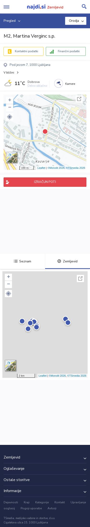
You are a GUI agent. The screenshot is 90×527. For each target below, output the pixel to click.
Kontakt (59, 502)
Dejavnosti (11, 502)
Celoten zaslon (79, 98)
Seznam (22, 261)
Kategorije (42, 502)
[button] (9, 116)
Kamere (70, 84)
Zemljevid (67, 261)
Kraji (27, 502)
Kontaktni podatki (26, 51)
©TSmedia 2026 (75, 167)
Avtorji (52, 508)
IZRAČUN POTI (45, 182)
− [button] (9, 107)
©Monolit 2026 (56, 167)
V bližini (9, 72)
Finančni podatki (69, 51)
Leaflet (41, 167)
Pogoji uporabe (31, 508)
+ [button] (9, 100)
